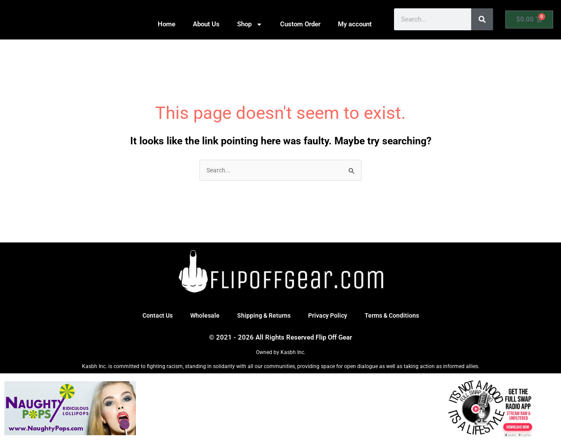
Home (166, 24)
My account (355, 24)
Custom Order (300, 24)
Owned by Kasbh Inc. (280, 353)
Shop (250, 24)
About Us (206, 24)
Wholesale (202, 316)
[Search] (482, 19)
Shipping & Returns (262, 316)
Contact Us (153, 316)
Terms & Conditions (396, 316)
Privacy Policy (329, 316)
